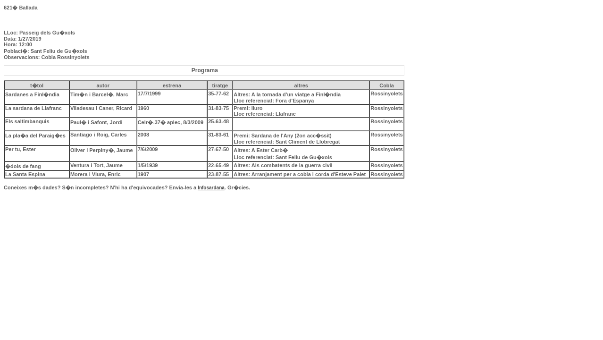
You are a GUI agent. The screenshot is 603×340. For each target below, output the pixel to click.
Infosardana (211, 187)
